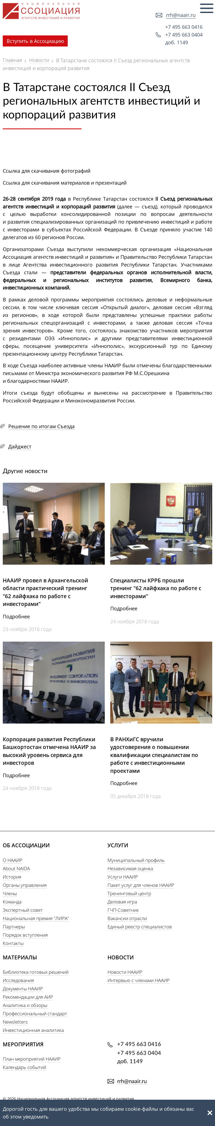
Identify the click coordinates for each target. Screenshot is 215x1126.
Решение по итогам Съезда (41, 426)
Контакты (13, 943)
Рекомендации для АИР (28, 997)
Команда (12, 901)
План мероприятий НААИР (32, 1059)
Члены (10, 893)
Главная (12, 60)
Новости (39, 60)
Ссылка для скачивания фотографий (46, 170)
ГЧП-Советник (123, 910)
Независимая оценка (130, 868)
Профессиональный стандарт (35, 1013)
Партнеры (14, 926)
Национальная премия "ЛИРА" (36, 918)
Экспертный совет (23, 910)
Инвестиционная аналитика (33, 1030)
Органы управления (25, 885)
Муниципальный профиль (136, 860)
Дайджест (19, 446)
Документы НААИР (23, 988)
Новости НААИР (125, 972)
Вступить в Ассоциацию (35, 41)
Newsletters (15, 1022)
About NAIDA (16, 868)
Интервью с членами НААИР (139, 980)
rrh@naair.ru (181, 15)
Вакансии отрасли (127, 918)
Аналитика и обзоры (25, 1005)
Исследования (18, 980)
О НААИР (12, 860)
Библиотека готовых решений (36, 972)
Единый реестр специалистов (140, 926)
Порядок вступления (25, 935)
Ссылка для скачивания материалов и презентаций (65, 182)
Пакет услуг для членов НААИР (141, 885)
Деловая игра (122, 901)
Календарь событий (24, 1067)
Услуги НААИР (123, 877)
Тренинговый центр (129, 893)
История (12, 877)
